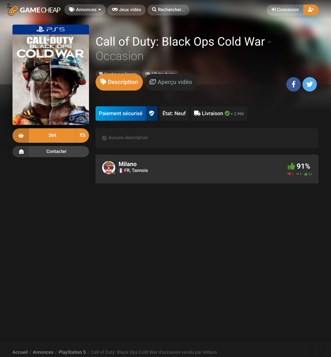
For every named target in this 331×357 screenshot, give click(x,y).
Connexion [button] (285, 9)
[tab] (119, 82)
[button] (168, 10)
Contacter (50, 151)
